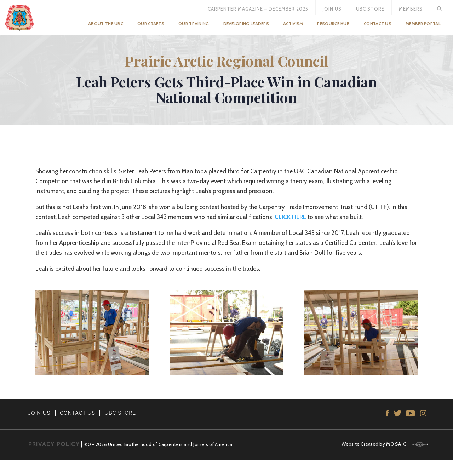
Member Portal (423, 23)
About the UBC (105, 23)
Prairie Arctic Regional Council (226, 60)
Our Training (193, 23)
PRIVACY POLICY (54, 444)
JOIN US (39, 413)
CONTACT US (77, 413)
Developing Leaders (246, 23)
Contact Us (377, 23)
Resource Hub (333, 23)
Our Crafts (150, 23)
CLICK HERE (290, 216)
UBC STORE (120, 413)
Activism (293, 23)
